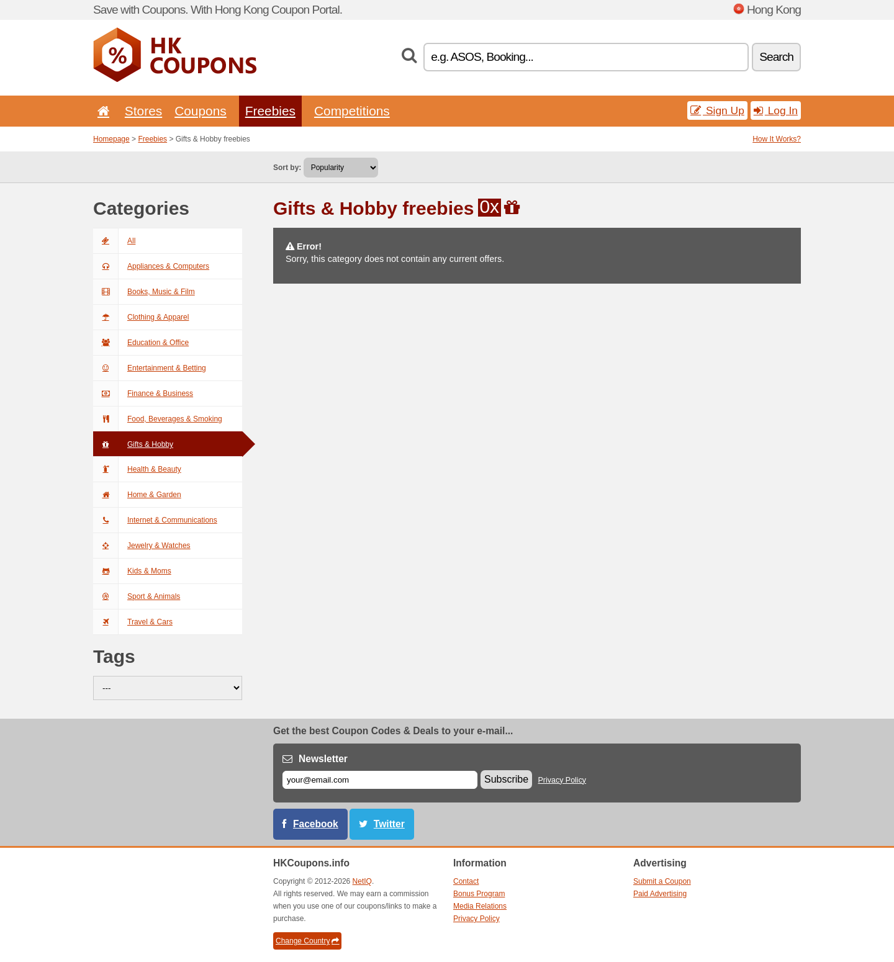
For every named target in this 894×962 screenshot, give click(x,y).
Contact (466, 881)
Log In (776, 110)
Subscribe (506, 779)
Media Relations (480, 906)
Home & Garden (137, 494)
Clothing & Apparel (141, 317)
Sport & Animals (136, 596)
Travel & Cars (133, 621)
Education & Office (141, 342)
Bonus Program (479, 893)
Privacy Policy (562, 780)
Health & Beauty (137, 469)
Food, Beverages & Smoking (157, 419)
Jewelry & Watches (142, 545)
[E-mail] (379, 780)
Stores (143, 111)
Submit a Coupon (662, 881)
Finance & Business (143, 393)
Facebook (315, 824)
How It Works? (776, 139)
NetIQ (362, 881)
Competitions (352, 111)
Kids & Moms (132, 571)
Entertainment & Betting (149, 368)
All (114, 240)
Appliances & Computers (151, 266)
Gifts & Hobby (133, 444)
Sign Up (717, 110)
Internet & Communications (155, 520)
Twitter (389, 824)
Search (776, 56)
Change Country (307, 941)
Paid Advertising (660, 893)
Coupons (200, 111)
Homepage (111, 139)
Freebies (270, 111)
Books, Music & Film (144, 291)
